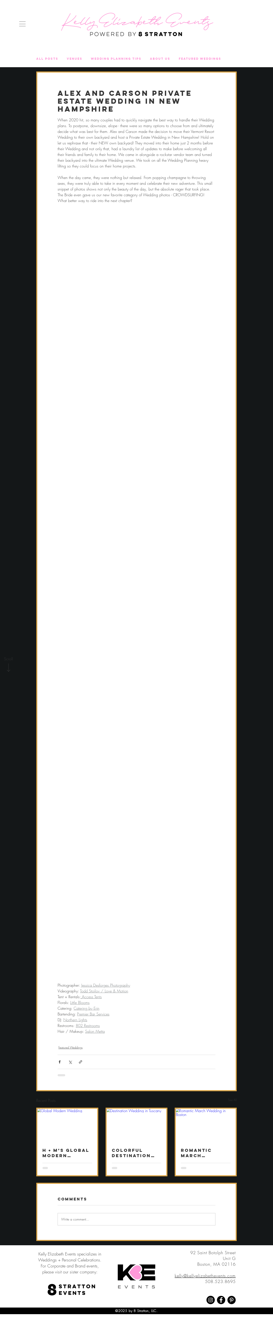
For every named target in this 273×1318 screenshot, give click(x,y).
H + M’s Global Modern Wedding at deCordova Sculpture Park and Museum (65, 1153)
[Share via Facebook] (60, 1062)
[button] (22, 24)
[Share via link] (80, 1062)
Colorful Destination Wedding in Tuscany (131, 1153)
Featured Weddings (200, 58)
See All (232, 1100)
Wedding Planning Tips (116, 58)
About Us (160, 58)
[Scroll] (8, 659)
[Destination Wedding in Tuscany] (137, 1125)
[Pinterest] (231, 1300)
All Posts (47, 58)
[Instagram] (210, 1300)
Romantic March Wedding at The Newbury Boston (205, 1153)
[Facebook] (221, 1300)
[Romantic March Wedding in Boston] (206, 1125)
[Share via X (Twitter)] (70, 1062)
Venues (74, 58)
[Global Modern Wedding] (67, 1125)
